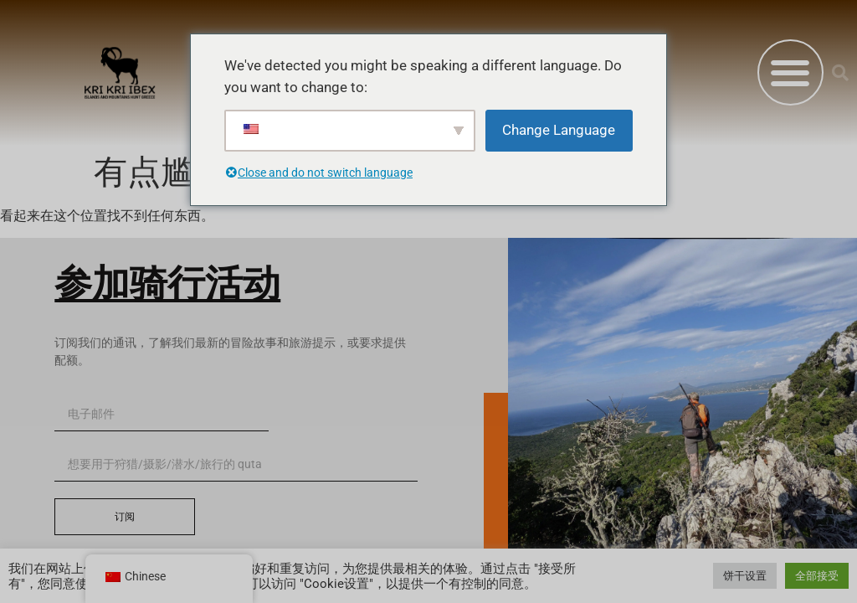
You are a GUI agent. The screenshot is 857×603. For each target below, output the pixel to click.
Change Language (558, 129)
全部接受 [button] (817, 576)
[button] (790, 72)
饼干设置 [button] (745, 576)
